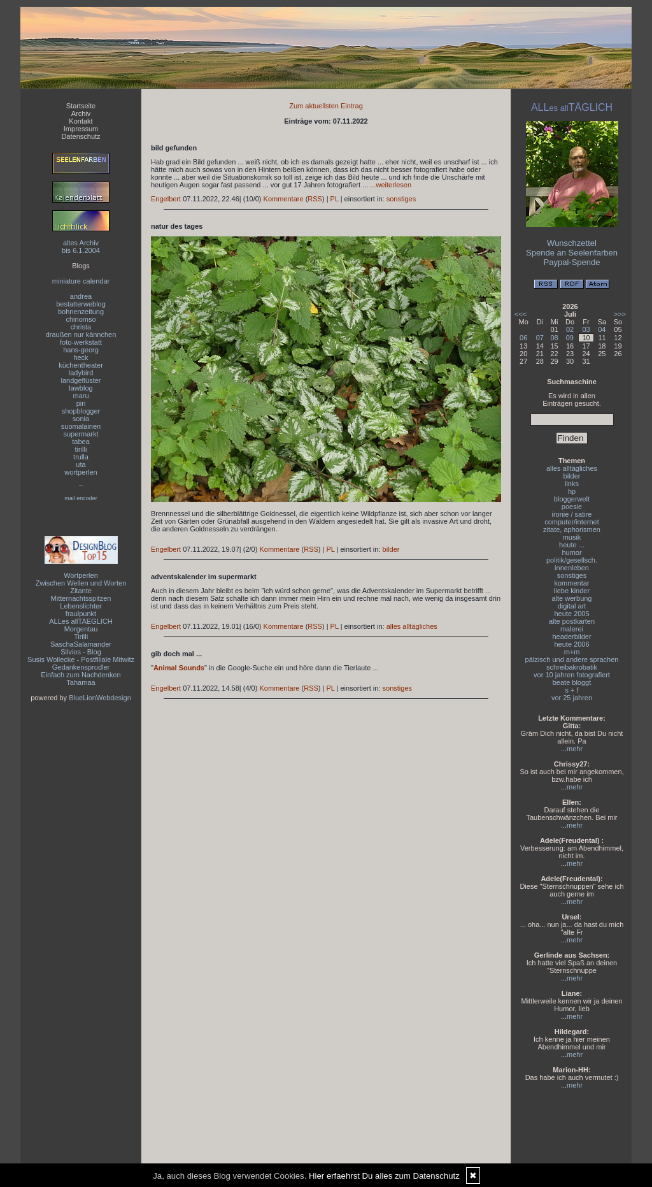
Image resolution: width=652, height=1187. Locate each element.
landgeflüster (81, 380)
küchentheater (81, 365)
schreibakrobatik (571, 667)
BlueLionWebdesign (100, 697)
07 (540, 338)
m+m (572, 652)
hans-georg (81, 350)
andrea (81, 296)
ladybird (81, 373)
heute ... (572, 545)
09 (570, 338)
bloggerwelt (572, 499)
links (572, 483)
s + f (571, 690)
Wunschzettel (572, 243)
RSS (315, 199)
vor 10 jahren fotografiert (572, 675)
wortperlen (80, 472)
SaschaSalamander (80, 644)
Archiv (81, 113)
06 (523, 338)
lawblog (80, 388)
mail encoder (80, 498)
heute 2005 (571, 613)
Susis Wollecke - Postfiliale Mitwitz (80, 659)
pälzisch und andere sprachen (572, 659)
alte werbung (572, 598)
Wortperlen (81, 575)
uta (80, 464)
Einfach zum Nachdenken (80, 675)
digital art (572, 606)
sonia (81, 418)
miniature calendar (81, 281)
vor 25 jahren (571, 697)
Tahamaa (80, 682)
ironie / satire (572, 514)
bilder (391, 549)
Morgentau (81, 629)
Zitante (81, 590)
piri (81, 403)
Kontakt (80, 121)
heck (80, 357)
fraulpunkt (81, 613)
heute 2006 (571, 644)
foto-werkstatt (81, 342)
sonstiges (401, 199)
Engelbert (166, 199)
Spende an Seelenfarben (572, 252)
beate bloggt (572, 682)
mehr (575, 748)
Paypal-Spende (572, 262)
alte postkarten (572, 621)
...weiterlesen (390, 185)
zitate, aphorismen (571, 529)
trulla (81, 457)
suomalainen (81, 426)
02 (570, 329)
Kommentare (284, 199)
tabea (81, 441)
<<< (520, 314)
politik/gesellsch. (571, 560)
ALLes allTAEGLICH (80, 621)
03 (586, 329)
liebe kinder (572, 590)
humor (571, 552)
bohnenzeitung (81, 311)
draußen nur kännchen (81, 334)
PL (334, 199)
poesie (572, 506)
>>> (620, 314)
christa (81, 327)
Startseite (81, 106)
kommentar (571, 583)
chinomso (81, 319)
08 (554, 338)
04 (602, 329)
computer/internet (571, 522)
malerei (571, 629)
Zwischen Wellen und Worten (81, 583)
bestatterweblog (81, 304)
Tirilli (81, 636)
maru (81, 395)
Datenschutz (80, 136)
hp (572, 491)
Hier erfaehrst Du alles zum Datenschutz (384, 1176)
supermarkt (80, 434)
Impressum (81, 129)
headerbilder (571, 636)
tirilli (81, 449)
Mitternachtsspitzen (81, 598)
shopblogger (81, 411)
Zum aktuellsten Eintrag (326, 106)
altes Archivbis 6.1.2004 (81, 246)
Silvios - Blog (80, 652)
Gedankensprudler (81, 667)
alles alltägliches (411, 626)
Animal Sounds (178, 668)
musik (572, 537)
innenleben (572, 568)
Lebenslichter (80, 606)
